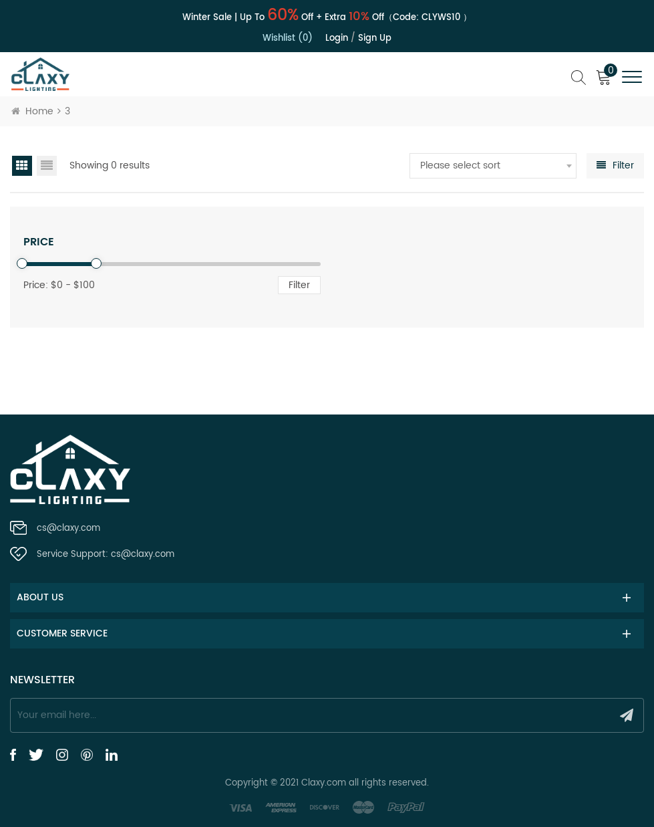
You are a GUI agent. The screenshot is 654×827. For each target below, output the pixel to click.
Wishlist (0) (288, 38)
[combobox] (493, 166)
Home (32, 111)
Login (336, 38)
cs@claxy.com (68, 528)
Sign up (374, 38)
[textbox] (493, 166)
